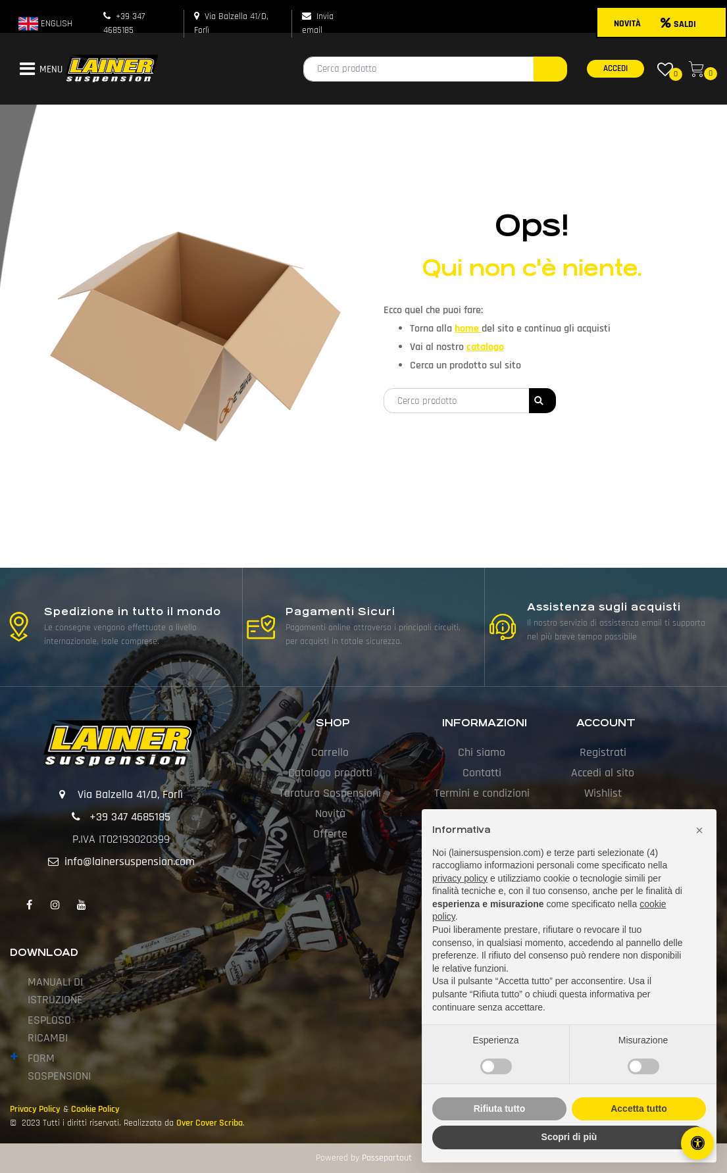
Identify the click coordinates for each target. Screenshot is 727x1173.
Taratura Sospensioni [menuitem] (330, 793)
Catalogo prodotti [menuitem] (330, 772)
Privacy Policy (35, 1109)
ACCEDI (615, 68)
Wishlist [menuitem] (603, 793)
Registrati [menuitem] (603, 752)
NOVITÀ (627, 24)
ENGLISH (45, 24)
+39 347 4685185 (129, 816)
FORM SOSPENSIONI (59, 1067)
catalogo (485, 347)
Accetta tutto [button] (639, 1108)
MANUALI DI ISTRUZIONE (55, 990)
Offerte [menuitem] (330, 833)
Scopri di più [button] (569, 1137)
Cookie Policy (95, 1109)
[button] (550, 69)
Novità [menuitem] (330, 813)
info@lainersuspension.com (129, 861)
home (468, 329)
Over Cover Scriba (209, 1123)
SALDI (678, 24)
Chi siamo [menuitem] (481, 752)
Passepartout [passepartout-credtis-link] (387, 1158)
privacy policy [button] (460, 878)
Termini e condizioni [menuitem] (482, 793)
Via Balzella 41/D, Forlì (130, 794)
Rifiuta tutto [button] (500, 1108)
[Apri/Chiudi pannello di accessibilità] (697, 1143)
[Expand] (14, 1057)
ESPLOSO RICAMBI (49, 1028)
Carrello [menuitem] (330, 752)
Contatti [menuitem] (482, 772)
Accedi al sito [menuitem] (602, 772)
